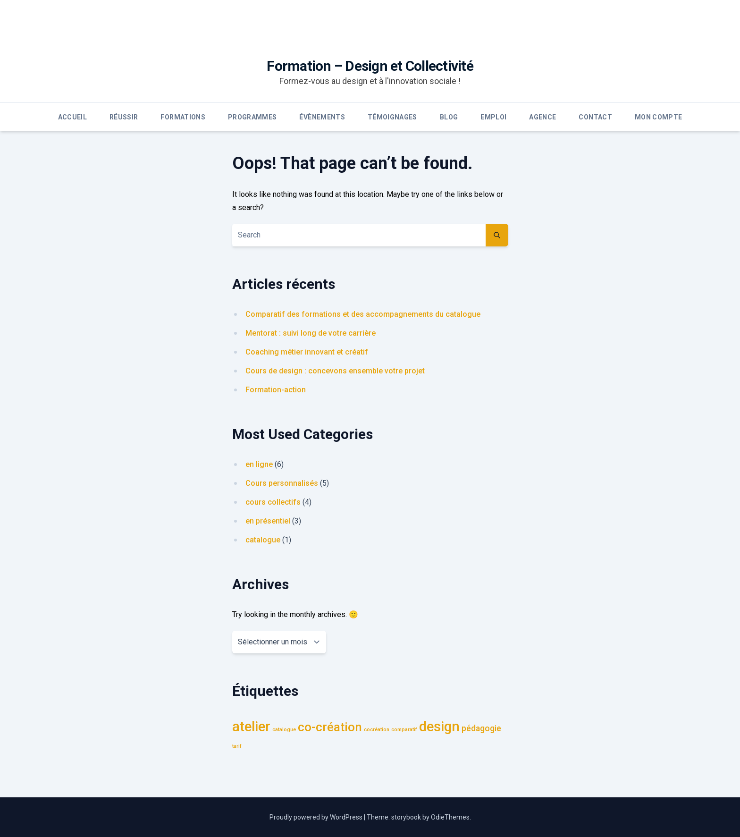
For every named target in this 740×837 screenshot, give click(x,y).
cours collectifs (273, 502)
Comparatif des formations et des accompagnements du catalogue (362, 314)
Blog (449, 117)
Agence (542, 117)
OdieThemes (450, 817)
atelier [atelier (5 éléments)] (251, 727)
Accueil (72, 117)
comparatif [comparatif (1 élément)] (404, 730)
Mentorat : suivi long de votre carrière (310, 333)
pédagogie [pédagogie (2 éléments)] (481, 728)
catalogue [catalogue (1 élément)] (284, 730)
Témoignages (392, 117)
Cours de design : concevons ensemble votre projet (335, 370)
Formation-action (275, 389)
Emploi (493, 117)
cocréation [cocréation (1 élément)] (376, 730)
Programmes (252, 117)
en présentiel (267, 520)
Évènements (322, 117)
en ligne (259, 464)
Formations (182, 117)
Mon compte (658, 117)
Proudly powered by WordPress (316, 817)
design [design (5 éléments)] (439, 727)
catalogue (262, 539)
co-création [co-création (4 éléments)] (330, 727)
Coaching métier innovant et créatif (306, 351)
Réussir (123, 117)
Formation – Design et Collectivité (370, 66)
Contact (595, 117)
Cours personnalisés (281, 483)
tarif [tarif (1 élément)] (237, 746)
